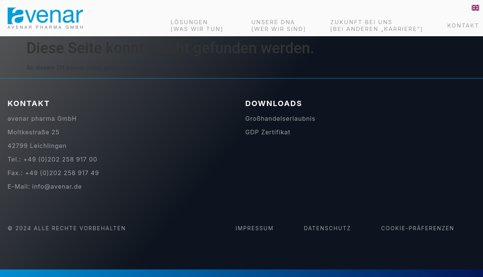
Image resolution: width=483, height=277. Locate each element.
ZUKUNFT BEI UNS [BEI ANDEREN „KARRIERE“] (376, 25)
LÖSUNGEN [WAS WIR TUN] (199, 25)
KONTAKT (463, 25)
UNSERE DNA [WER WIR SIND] (278, 25)
